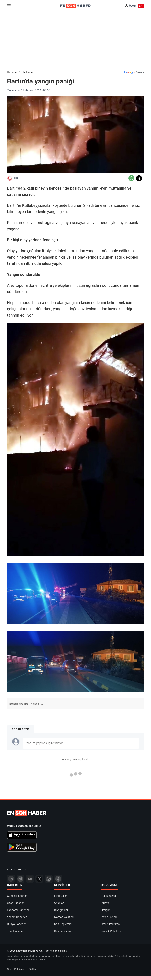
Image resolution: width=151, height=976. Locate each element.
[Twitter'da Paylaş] (139, 178)
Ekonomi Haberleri (18, 909)
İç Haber (28, 72)
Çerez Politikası (16, 968)
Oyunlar (59, 902)
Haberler (12, 72)
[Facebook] (58, 879)
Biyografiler (61, 909)
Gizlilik (32, 968)
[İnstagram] (49, 879)
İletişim (105, 909)
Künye (105, 902)
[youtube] (30, 879)
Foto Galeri (61, 895)
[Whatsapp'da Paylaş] (131, 178)
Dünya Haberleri (17, 923)
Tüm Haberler (15, 930)
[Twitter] (39, 879)
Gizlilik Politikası (111, 930)
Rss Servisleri (62, 930)
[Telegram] (20, 879)
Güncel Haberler (17, 895)
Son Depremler (63, 923)
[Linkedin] (11, 879)
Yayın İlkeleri (109, 916)
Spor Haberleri (16, 902)
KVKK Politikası (110, 923)
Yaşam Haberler (17, 916)
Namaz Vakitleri (64, 916)
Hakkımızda (108, 895)
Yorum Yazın (20, 729)
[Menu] (9, 6)
